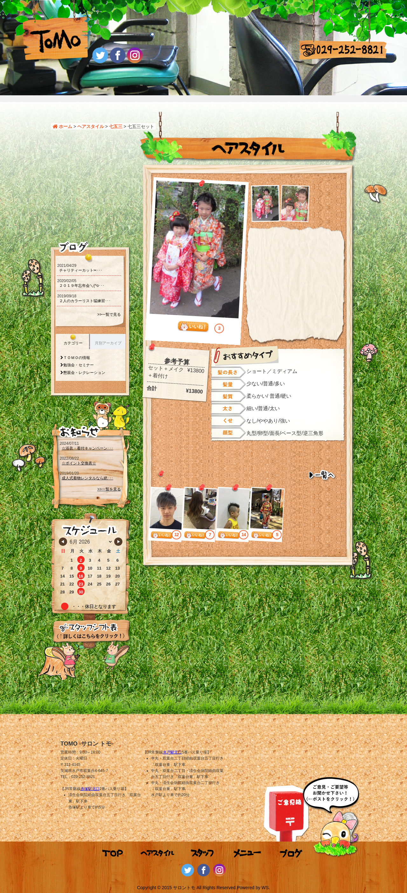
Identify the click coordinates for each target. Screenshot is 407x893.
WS (265, 887)
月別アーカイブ (108, 343)
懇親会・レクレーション (84, 372)
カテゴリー (73, 343)
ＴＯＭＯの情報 (76, 357)
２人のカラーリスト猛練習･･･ (85, 301)
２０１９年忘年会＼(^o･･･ (81, 285)
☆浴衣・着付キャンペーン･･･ (87, 448)
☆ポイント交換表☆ (79, 463)
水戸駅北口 (172, 752)
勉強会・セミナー (78, 365)
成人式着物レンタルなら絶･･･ (87, 478)
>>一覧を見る (109, 489)
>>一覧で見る (109, 314)
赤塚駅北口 (90, 789)
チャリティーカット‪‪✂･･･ (80, 270)
